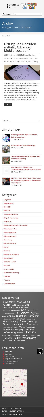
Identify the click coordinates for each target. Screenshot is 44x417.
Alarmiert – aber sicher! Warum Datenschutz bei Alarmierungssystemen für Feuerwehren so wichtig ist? (26, 180)
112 (14, 58)
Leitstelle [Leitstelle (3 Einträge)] (29, 329)
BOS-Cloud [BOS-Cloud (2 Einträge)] (32, 310)
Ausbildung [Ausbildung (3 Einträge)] (8, 307)
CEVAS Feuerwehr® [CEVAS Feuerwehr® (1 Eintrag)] (8, 313)
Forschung (7, 240)
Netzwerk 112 (9, 269)
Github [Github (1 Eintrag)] (15, 327)
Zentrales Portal (9, 284)
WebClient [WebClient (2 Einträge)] (20, 341)
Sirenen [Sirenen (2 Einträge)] (25, 335)
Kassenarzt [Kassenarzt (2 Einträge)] (30, 327)
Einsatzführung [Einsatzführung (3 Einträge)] (10, 321)
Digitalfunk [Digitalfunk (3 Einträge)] (21, 316)
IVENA (6, 247)
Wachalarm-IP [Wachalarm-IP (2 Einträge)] (9, 341)
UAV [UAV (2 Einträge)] (38, 335)
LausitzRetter (8, 258)
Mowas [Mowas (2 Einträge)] (20, 333)
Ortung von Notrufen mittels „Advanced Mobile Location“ (20, 47)
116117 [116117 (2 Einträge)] (12, 302)
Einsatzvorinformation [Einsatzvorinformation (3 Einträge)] (14, 324)
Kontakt (6, 409)
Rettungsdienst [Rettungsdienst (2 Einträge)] (14, 335)
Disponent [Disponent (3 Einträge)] (34, 316)
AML (36, 58)
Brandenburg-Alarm (11, 214)
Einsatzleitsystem (29, 55)
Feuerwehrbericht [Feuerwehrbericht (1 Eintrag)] (7, 327)
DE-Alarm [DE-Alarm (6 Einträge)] (22, 313)
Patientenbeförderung (11, 273)
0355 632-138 (9, 356)
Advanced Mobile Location (25, 58)
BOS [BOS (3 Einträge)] (23, 310)
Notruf (30, 61)
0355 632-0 (8, 354)
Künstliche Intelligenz (11, 254)
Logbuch (7, 265)
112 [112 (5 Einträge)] (5, 301)
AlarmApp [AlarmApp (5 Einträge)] (9, 304)
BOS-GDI (7, 207)
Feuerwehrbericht (10, 236)
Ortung (35, 61)
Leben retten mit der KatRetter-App (23, 145)
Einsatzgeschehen (10, 229)
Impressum (16, 409)
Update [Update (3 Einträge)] (17, 338)
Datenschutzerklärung (13, 411)
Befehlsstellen (9, 203)
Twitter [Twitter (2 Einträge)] (32, 335)
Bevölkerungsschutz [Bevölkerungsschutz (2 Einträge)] (11, 310)
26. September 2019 (12, 55)
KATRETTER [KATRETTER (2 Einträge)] (8, 330)
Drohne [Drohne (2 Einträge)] (15, 319)
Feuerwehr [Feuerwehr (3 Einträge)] (32, 324)
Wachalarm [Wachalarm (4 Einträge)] (29, 337)
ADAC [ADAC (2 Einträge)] (19, 302)
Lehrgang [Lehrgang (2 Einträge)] (19, 330)
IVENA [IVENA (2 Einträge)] (22, 327)
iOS (26, 61)
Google (17, 61)
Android (6, 61)
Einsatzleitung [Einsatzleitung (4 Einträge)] (28, 321)
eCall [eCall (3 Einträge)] (22, 318)
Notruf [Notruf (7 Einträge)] (29, 332)
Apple (12, 61)
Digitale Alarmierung (11, 218)
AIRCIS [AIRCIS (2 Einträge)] (26, 302)
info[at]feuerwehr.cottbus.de (13, 359)
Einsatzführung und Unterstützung (15, 225)
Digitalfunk (7, 221)
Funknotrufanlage (10, 243)
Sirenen (7, 276)
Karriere (7, 251)
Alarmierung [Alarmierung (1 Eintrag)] (20, 305)
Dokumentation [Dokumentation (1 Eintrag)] (7, 319)
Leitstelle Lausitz (10, 262)
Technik (6, 58)
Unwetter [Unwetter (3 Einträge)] (7, 338)
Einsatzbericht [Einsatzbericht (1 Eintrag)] (31, 319)
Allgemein (7, 200)
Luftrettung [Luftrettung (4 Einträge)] (9, 332)
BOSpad (7, 211)
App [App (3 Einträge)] (27, 305)
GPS (22, 61)
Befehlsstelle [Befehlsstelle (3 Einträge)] (22, 307)
